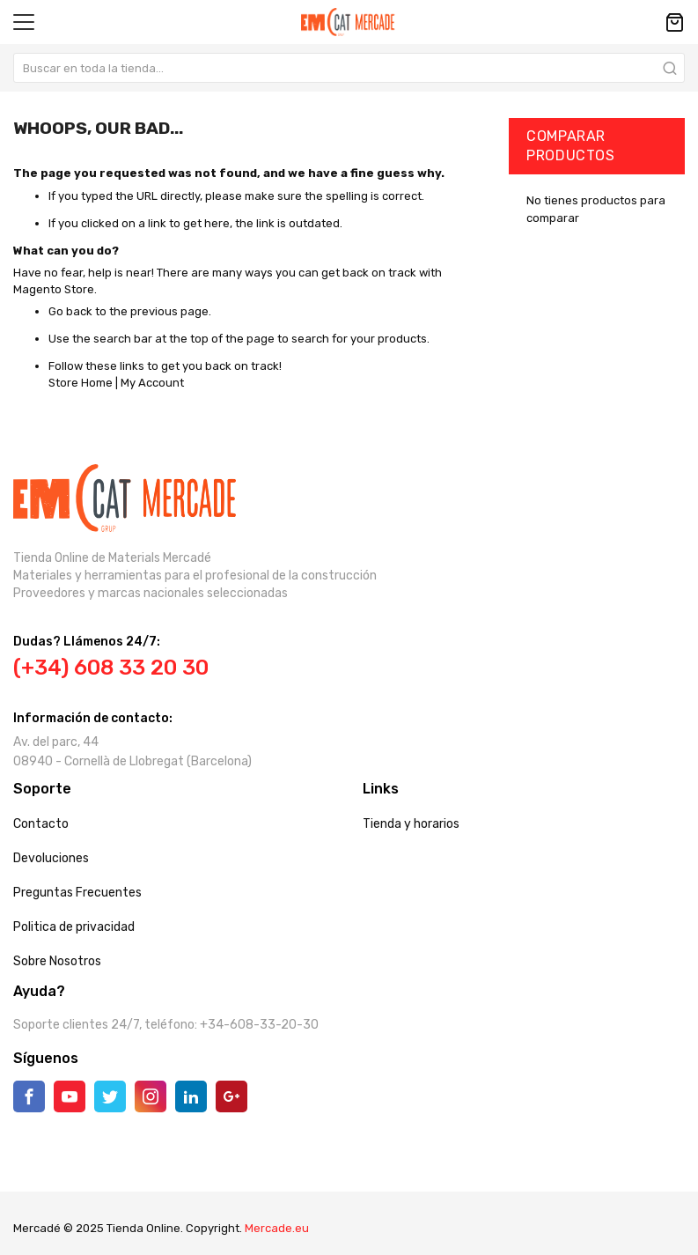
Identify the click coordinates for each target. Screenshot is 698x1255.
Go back (70, 311)
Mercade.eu (277, 1228)
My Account (152, 382)
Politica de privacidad (74, 926)
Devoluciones (51, 858)
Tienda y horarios (411, 823)
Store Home (80, 382)
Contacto (41, 823)
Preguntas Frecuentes (77, 892)
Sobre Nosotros (57, 961)
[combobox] (349, 68)
